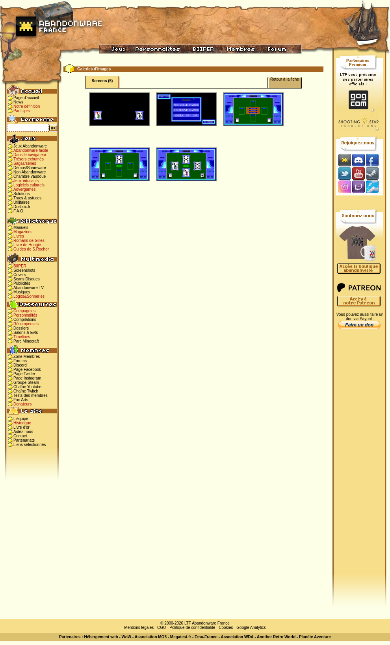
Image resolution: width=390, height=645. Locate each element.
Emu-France (206, 637)
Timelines (21, 337)
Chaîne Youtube (27, 387)
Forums (20, 361)
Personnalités (25, 315)
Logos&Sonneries (29, 296)
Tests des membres (30, 395)
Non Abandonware (29, 172)
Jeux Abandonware (30, 146)
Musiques (21, 292)
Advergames (24, 189)
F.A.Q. (18, 211)
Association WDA (237, 637)
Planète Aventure (315, 637)
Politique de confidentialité (192, 627)
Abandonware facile (30, 150)
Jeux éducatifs (26, 181)
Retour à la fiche (284, 79)
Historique (22, 423)
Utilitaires (21, 202)
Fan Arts (20, 400)
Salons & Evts (25, 332)
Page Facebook (27, 369)
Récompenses (26, 324)
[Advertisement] (359, 457)
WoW (127, 637)
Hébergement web (101, 637)
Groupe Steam (26, 382)
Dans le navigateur (29, 155)
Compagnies (24, 311)
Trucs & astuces (27, 198)
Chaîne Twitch (25, 391)
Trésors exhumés (28, 159)
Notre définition (26, 106)
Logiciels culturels (29, 185)
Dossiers (21, 328)
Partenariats (24, 440)
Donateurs (22, 404)
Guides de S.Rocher (31, 249)
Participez (22, 111)
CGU (161, 627)
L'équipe (20, 418)
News (18, 102)
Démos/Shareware (29, 168)
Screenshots (24, 270)
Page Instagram (27, 378)
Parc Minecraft (26, 341)
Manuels (20, 227)
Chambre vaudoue (29, 176)
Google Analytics (251, 627)
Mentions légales (139, 627)
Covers (19, 275)
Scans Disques (26, 279)
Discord (20, 365)
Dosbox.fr (21, 207)
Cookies (226, 627)
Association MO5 (151, 637)
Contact (20, 436)
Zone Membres (26, 356)
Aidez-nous (23, 431)
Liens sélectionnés (29, 444)
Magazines (22, 232)
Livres (18, 236)
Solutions (21, 194)
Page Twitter (24, 374)
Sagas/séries (24, 163)
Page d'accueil (26, 98)
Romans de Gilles (29, 240)
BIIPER (19, 266)
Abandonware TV (28, 288)
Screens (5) (102, 81)
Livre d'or (21, 427)
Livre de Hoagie (27, 245)
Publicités (21, 283)
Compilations (24, 319)
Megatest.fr (180, 637)
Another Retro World (276, 637)
